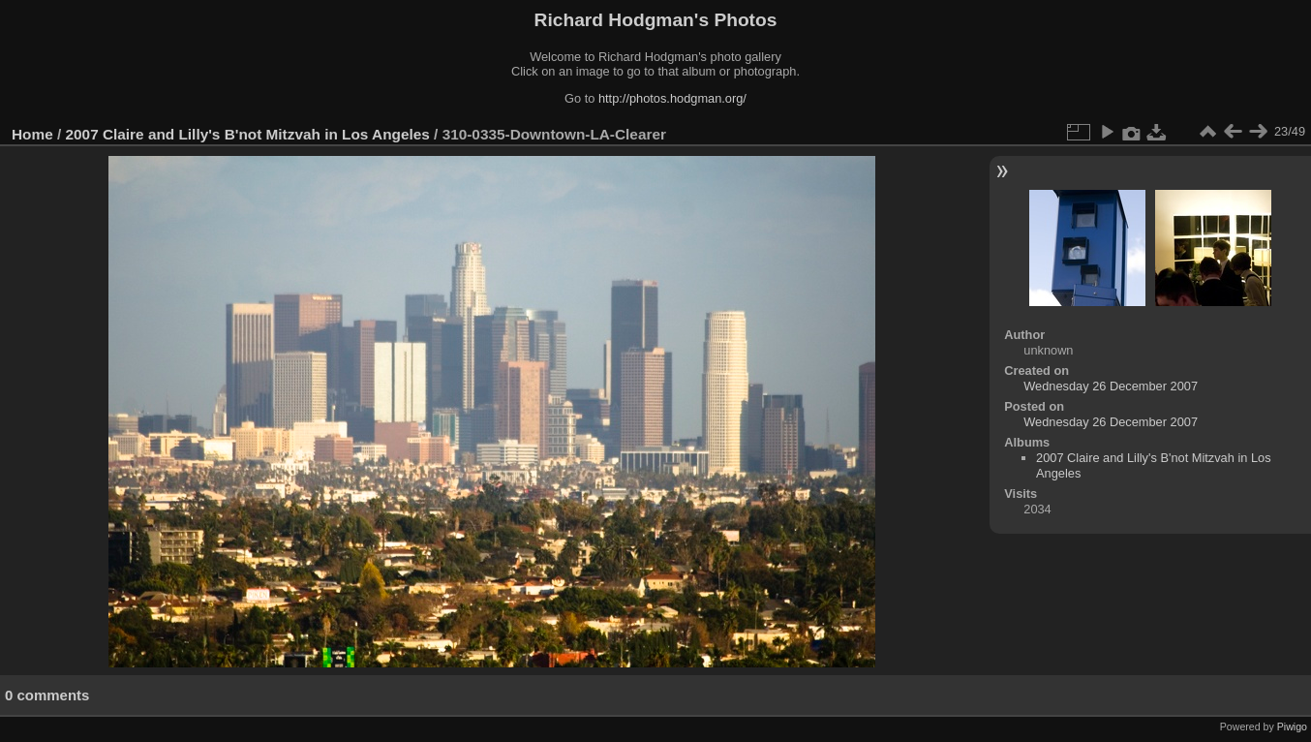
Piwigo (1292, 726)
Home (32, 134)
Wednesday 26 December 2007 (1110, 386)
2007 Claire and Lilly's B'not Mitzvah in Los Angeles (248, 134)
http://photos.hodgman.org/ (672, 98)
